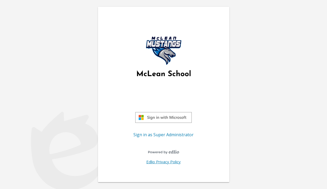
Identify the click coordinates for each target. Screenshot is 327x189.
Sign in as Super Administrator (163, 135)
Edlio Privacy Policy (163, 161)
